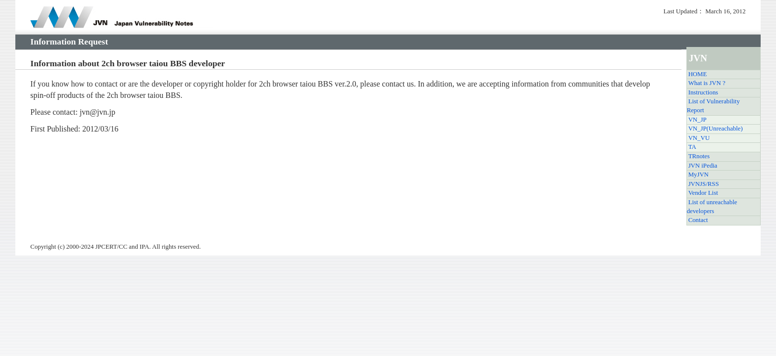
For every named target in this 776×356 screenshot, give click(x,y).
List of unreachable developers (712, 207)
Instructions (703, 92)
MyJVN (698, 174)
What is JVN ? (707, 83)
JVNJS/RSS (703, 183)
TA (692, 146)
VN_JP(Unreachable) (715, 128)
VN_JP (697, 119)
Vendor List (703, 192)
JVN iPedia (703, 165)
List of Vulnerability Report (713, 106)
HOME (697, 74)
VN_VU (699, 137)
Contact (698, 220)
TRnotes (699, 156)
